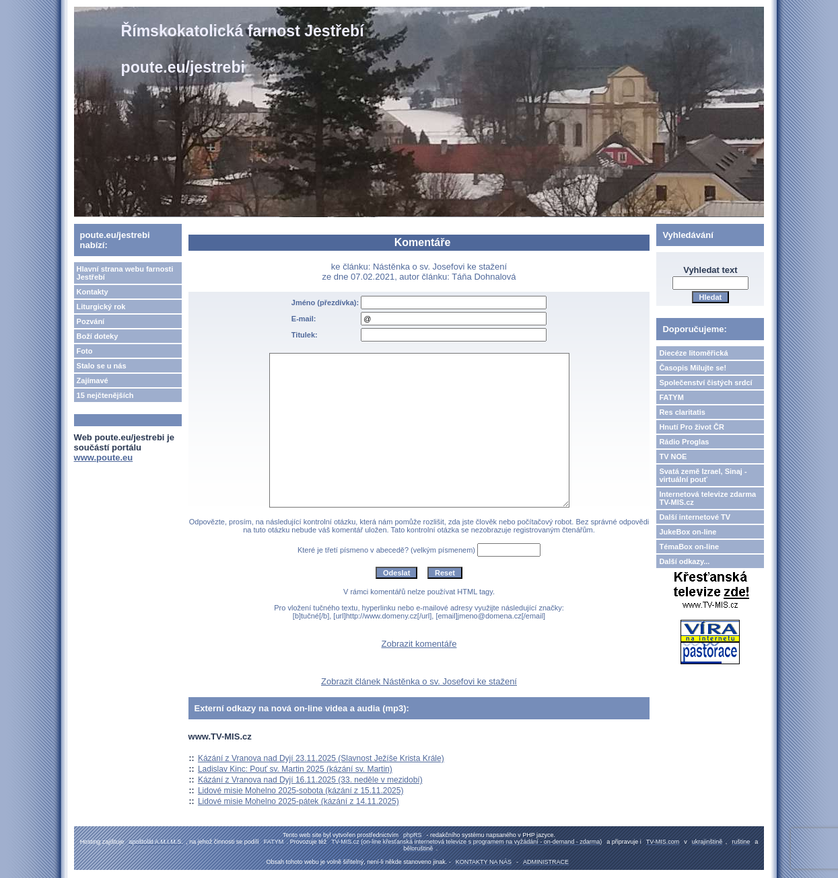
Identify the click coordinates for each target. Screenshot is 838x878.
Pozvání (91, 321)
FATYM (671, 397)
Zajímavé (92, 380)
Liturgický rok (101, 307)
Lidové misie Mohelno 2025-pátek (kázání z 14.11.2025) (298, 801)
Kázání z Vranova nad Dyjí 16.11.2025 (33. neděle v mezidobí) (310, 780)
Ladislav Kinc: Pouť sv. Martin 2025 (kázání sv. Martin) (295, 769)
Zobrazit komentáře (419, 644)
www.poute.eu (103, 457)
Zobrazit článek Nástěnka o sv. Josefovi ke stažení (419, 681)
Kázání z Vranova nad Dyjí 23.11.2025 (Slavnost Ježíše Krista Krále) (321, 758)
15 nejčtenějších (105, 395)
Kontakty (92, 292)
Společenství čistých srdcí (705, 382)
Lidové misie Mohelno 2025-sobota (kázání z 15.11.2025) (301, 790)
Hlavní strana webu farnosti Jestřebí (125, 273)
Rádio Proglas (684, 442)
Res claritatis (682, 412)
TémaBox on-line (689, 547)
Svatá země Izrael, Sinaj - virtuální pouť (702, 475)
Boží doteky (97, 336)
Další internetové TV (694, 517)
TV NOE (673, 456)
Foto (85, 351)
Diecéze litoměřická (693, 353)
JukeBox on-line (687, 532)
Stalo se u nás (102, 366)
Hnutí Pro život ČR (691, 427)
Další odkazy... (684, 561)
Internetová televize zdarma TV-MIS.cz (707, 498)
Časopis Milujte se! (692, 368)
